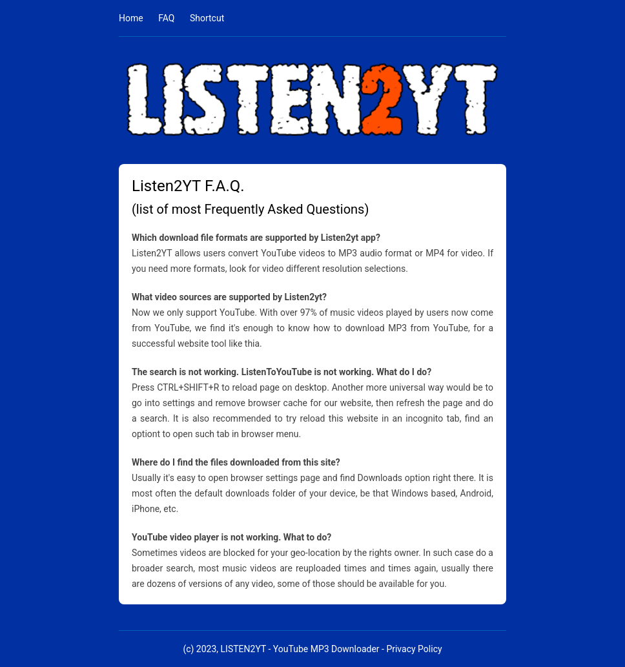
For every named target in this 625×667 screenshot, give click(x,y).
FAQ (166, 18)
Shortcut (207, 18)
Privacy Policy (414, 649)
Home (131, 18)
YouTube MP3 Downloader (326, 649)
